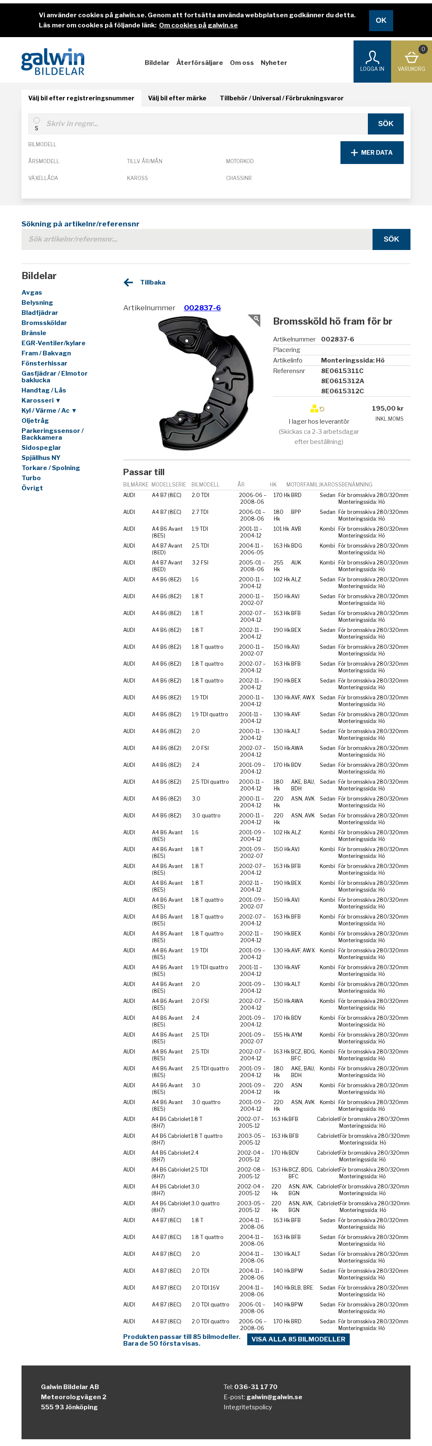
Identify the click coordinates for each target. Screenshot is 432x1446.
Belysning (37, 302)
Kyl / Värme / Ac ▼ (49, 410)
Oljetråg (35, 421)
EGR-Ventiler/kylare (54, 343)
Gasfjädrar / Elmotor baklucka (55, 377)
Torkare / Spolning (51, 468)
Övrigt (32, 488)
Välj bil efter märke (177, 98)
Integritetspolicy (248, 1407)
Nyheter (274, 63)
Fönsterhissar (45, 363)
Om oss (242, 63)
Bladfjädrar (40, 313)
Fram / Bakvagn (46, 353)
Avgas (32, 292)
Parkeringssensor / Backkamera (53, 434)
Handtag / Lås (44, 390)
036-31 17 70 (256, 1387)
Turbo (31, 478)
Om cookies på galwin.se (198, 25)
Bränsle (34, 333)
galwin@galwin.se (274, 1397)
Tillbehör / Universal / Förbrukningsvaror (282, 98)
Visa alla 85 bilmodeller (298, 1339)
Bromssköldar (44, 323)
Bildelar (157, 63)
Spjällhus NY (41, 458)
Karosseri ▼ (41, 400)
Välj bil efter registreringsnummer (81, 98)
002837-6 (202, 308)
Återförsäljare (199, 63)
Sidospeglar (41, 448)
